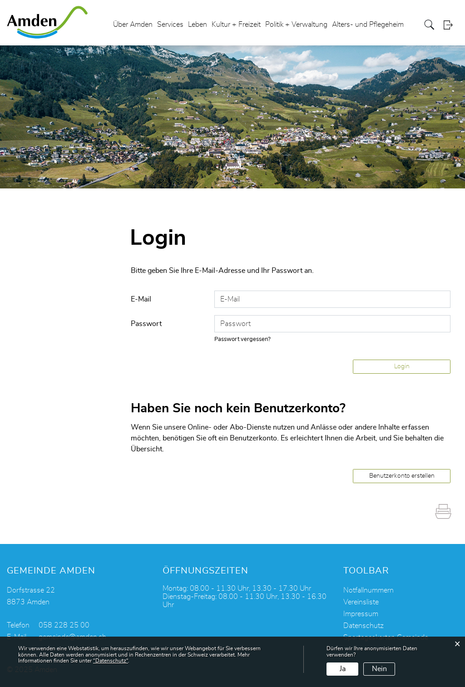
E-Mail (141, 299)
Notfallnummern (368, 590)
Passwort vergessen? (242, 339)
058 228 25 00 (64, 625)
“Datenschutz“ (110, 660)
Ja (343, 668)
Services (170, 24)
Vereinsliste (361, 602)
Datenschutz (363, 625)
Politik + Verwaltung (296, 24)
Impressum (360, 614)
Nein (379, 668)
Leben (197, 24)
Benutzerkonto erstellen (402, 476)
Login (451, 24)
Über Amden (133, 24)
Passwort (146, 323)
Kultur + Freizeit (236, 24)
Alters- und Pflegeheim (368, 24)
